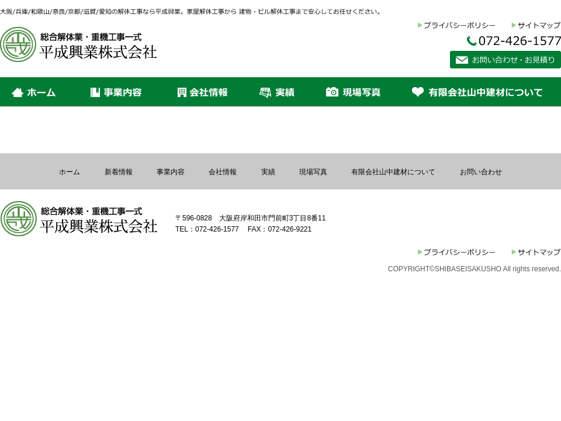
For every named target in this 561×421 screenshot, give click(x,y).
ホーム (69, 172)
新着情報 (119, 172)
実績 (268, 172)
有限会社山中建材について (393, 172)
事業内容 (171, 172)
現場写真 (313, 172)
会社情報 (223, 172)
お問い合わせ (481, 172)
